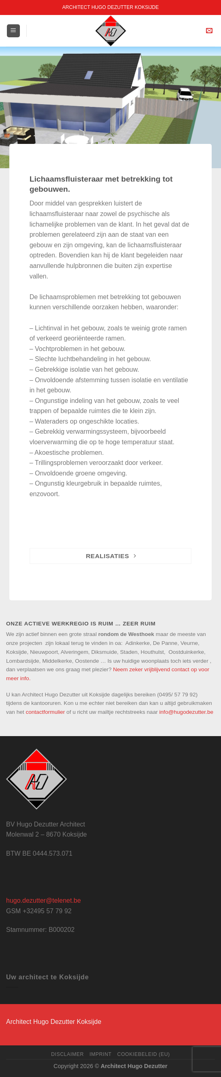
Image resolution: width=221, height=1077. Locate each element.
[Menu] (13, 31)
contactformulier (45, 712)
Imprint (101, 1054)
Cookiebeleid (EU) (143, 1054)
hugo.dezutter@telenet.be (43, 900)
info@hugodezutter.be (186, 712)
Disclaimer (67, 1054)
